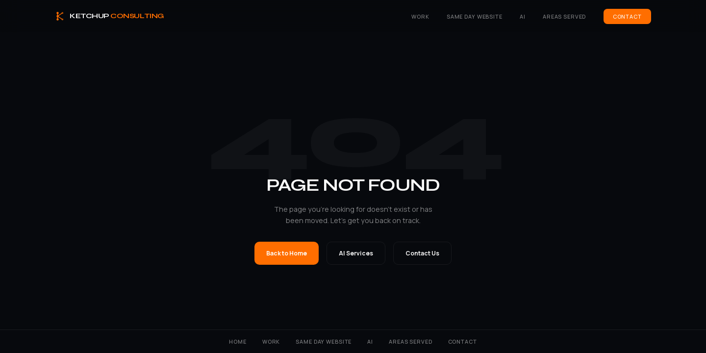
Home (237, 341)
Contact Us (422, 253)
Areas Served (564, 16)
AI (523, 16)
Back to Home (286, 253)
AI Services (356, 253)
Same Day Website (475, 16)
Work (420, 16)
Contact (627, 16)
